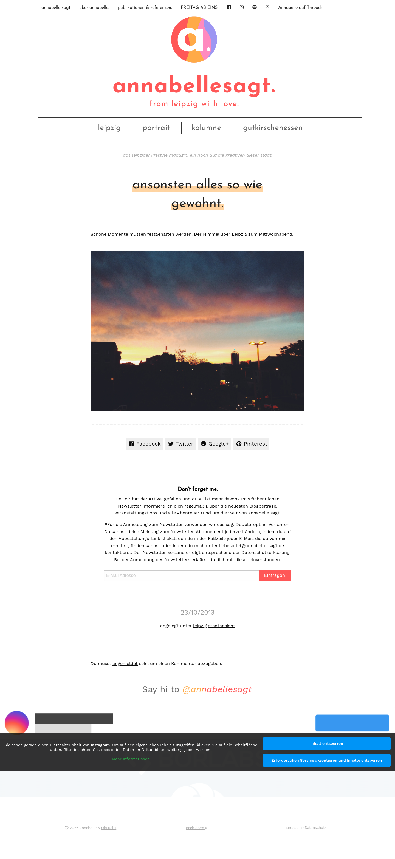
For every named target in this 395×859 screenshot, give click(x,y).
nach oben (196, 828)
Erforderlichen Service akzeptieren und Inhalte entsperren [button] (327, 760)
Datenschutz (315, 828)
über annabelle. (94, 7)
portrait (156, 128)
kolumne (206, 128)
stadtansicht (221, 625)
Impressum (292, 828)
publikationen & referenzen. (145, 7)
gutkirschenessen (273, 128)
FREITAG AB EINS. (199, 7)
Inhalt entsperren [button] (326, 743)
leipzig (109, 128)
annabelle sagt (55, 7)
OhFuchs (108, 828)
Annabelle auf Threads (300, 7)
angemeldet (125, 663)
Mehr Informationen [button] (131, 758)
